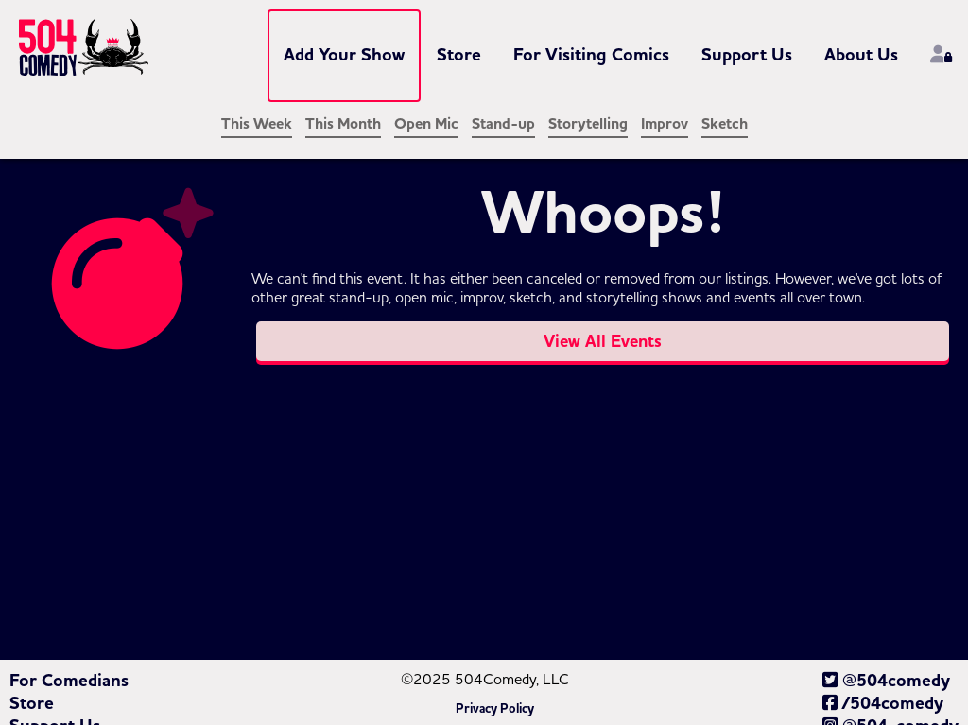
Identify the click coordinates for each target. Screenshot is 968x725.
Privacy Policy (495, 708)
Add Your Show (344, 54)
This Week (256, 123)
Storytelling (588, 123)
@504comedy (886, 680)
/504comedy (882, 703)
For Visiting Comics (591, 54)
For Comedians (69, 680)
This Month (343, 123)
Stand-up (503, 123)
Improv (664, 123)
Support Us (746, 54)
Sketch (724, 123)
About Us (861, 54)
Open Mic (426, 123)
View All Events (603, 341)
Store (459, 54)
